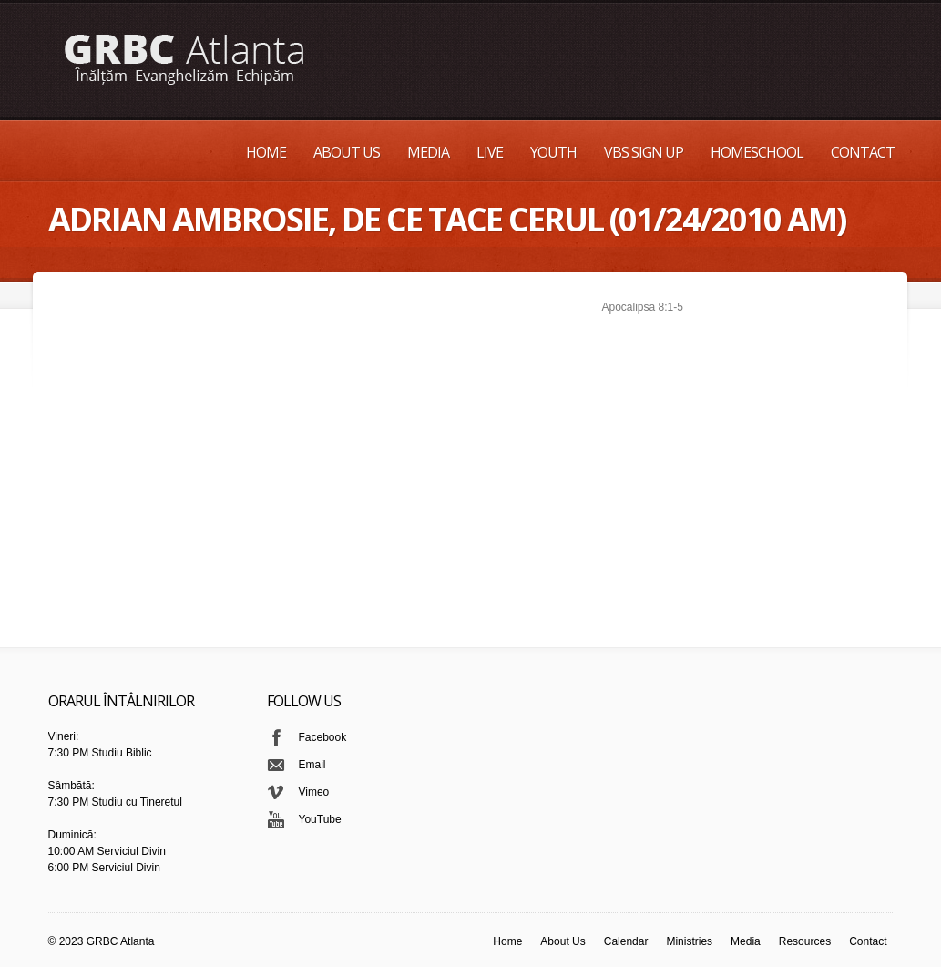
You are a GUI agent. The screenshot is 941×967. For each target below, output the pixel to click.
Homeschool (757, 152)
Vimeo (314, 792)
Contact (863, 152)
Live (489, 152)
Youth (553, 152)
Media (428, 152)
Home (266, 152)
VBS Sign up (643, 152)
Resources (805, 941)
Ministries (689, 941)
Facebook (323, 737)
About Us (346, 152)
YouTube (320, 819)
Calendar (626, 941)
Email (312, 764)
